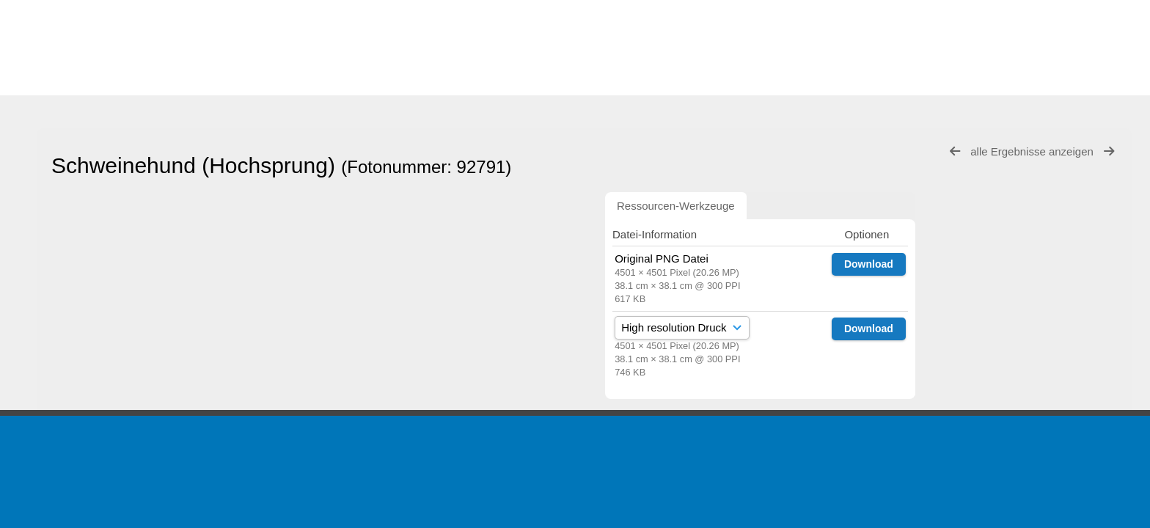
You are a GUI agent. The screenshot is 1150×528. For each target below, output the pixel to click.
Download (868, 264)
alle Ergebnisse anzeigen (1033, 151)
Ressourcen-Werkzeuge (676, 205)
